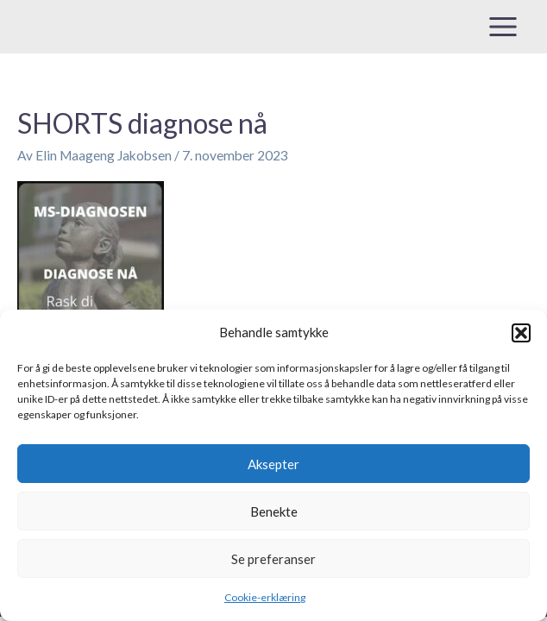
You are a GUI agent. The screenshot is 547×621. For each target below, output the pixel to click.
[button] (521, 333)
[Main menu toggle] (503, 26)
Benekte (274, 511)
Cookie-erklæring (264, 597)
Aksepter (273, 464)
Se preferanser (273, 559)
